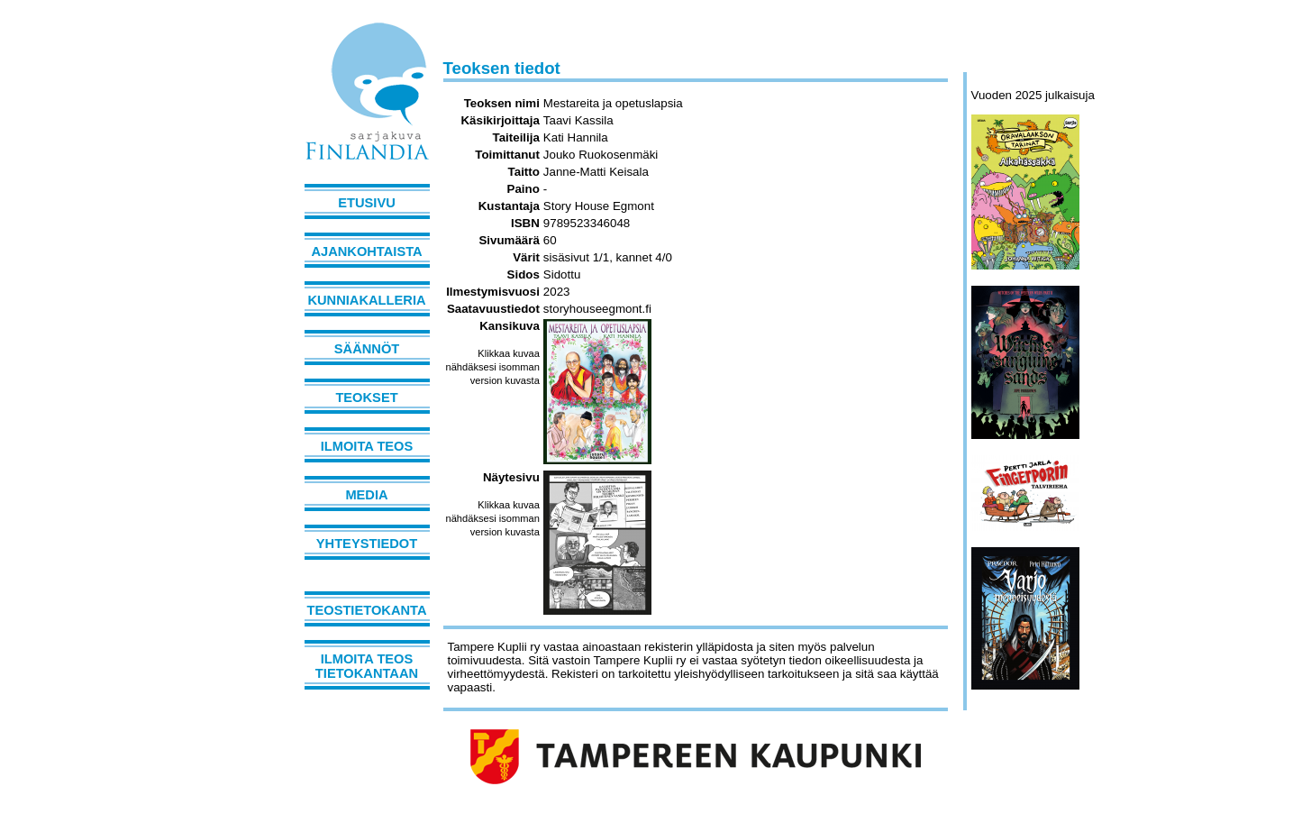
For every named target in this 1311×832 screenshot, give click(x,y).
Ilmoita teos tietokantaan (366, 666)
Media (366, 495)
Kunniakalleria (366, 300)
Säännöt (366, 349)
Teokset (366, 397)
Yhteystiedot (366, 543)
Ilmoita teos (367, 446)
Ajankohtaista (366, 251)
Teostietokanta (367, 610)
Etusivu (367, 203)
